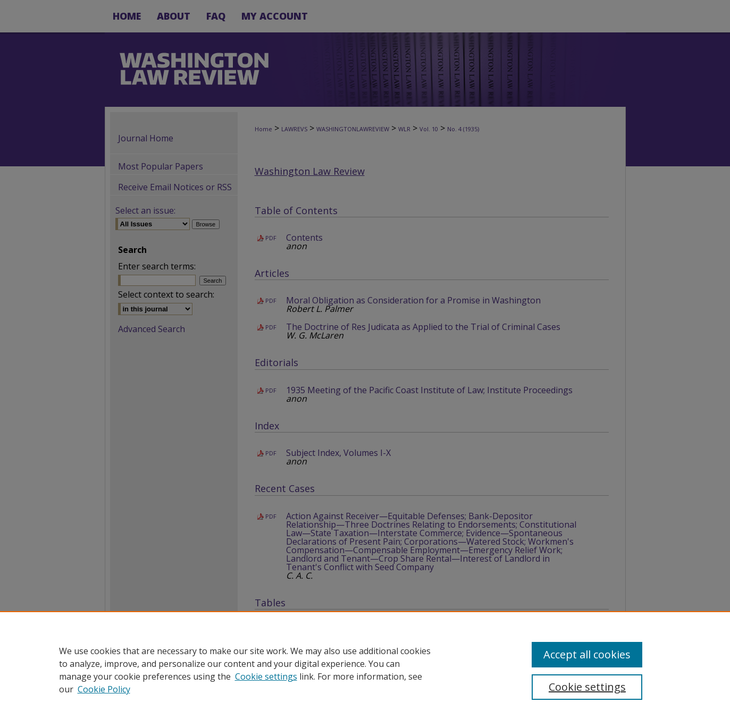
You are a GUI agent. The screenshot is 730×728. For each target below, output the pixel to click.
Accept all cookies (587, 654)
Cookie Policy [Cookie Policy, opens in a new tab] (104, 689)
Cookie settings (266, 676)
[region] (365, 669)
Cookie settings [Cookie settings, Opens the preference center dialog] (587, 687)
